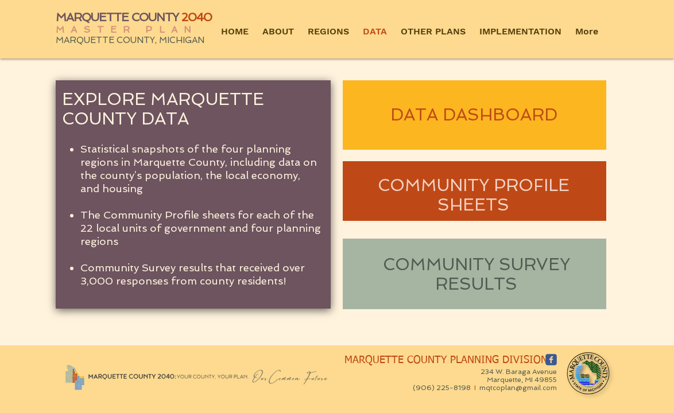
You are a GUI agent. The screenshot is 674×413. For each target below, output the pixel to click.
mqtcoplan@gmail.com (518, 388)
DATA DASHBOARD (473, 114)
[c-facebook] (551, 359)
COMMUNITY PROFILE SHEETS (474, 195)
